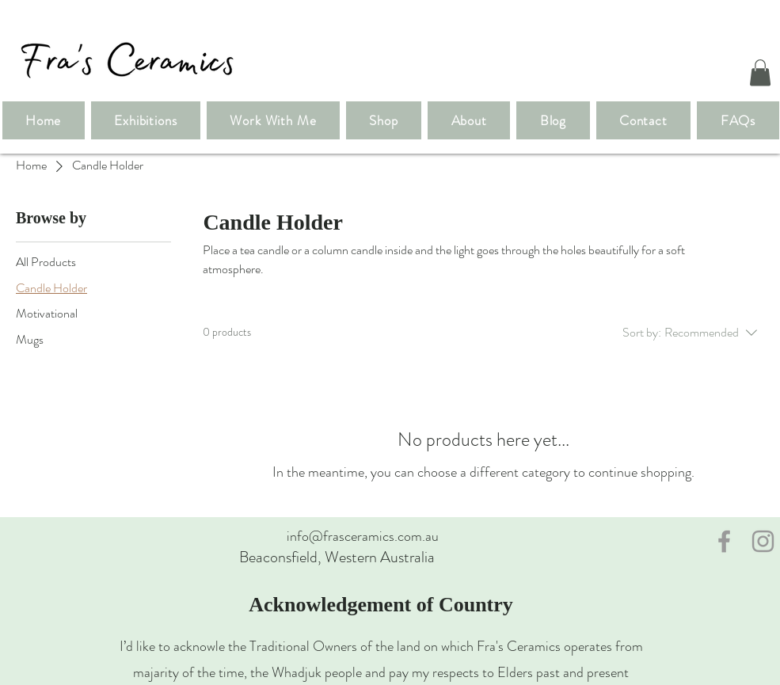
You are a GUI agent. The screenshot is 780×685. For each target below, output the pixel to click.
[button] (760, 72)
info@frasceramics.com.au (363, 536)
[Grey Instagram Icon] (763, 541)
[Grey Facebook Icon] (724, 541)
